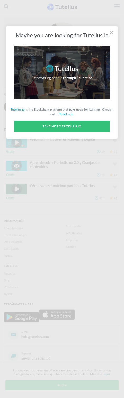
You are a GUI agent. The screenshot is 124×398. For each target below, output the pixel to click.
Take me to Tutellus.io (62, 126)
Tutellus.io (18, 109)
